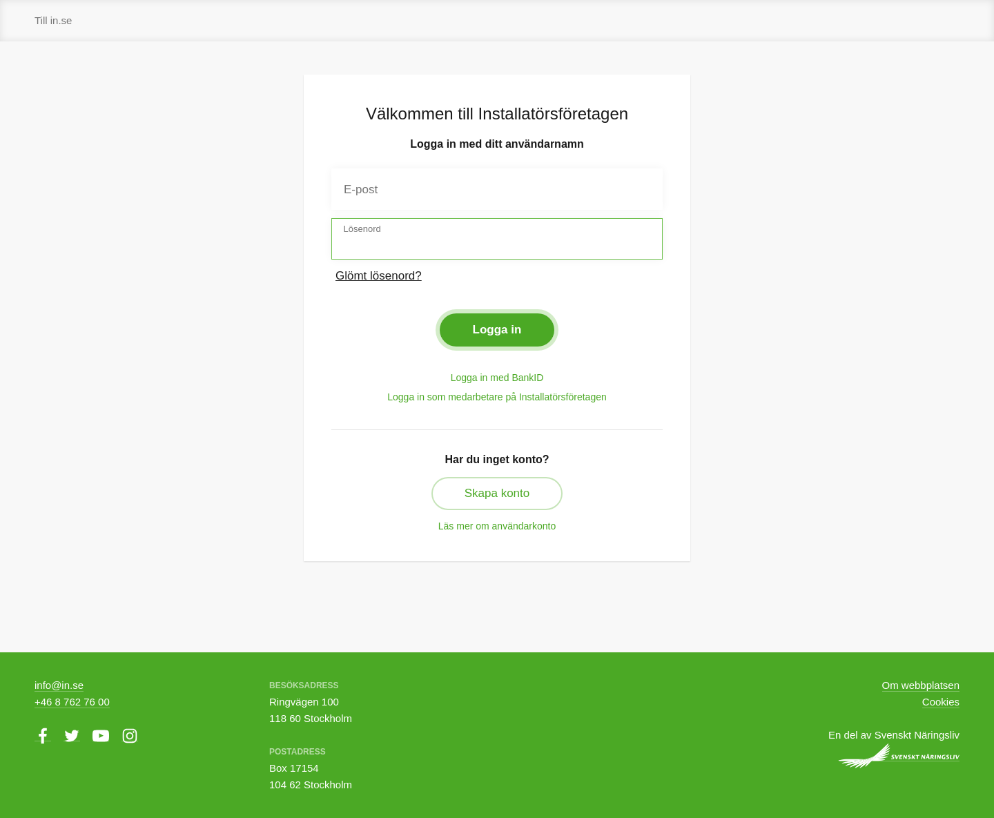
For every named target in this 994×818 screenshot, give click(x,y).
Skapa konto (497, 493)
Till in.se (53, 20)
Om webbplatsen (920, 685)
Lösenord (362, 229)
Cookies (940, 702)
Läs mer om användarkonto (497, 526)
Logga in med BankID (497, 377)
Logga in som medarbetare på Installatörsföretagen (497, 396)
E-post (361, 189)
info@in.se (59, 685)
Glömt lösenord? (378, 275)
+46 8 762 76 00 (72, 702)
